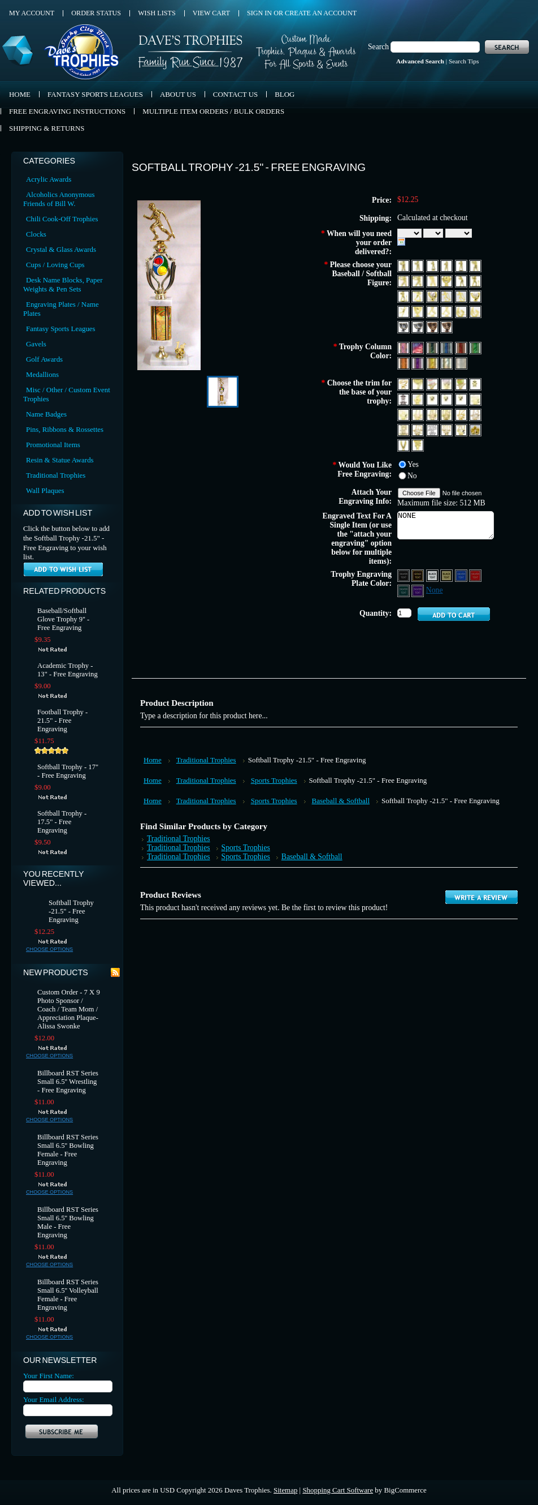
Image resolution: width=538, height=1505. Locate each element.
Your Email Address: (53, 1399)
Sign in (259, 13)
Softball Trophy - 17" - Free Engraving (67, 771)
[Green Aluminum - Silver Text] (404, 590)
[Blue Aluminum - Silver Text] (462, 575)
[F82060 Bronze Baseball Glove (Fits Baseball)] (433, 326)
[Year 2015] (447, 429)
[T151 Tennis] (417, 444)
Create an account (321, 13)
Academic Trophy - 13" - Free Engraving (67, 670)
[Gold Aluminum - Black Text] (447, 575)
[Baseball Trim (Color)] (447, 383)
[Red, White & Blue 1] (404, 347)
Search (378, 46)
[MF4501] (433, 311)
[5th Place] (404, 414)
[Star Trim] (475, 383)
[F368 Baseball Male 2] (418, 280)
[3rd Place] (462, 399)
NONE (445, 525)
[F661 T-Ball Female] (475, 280)
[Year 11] (418, 414)
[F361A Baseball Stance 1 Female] (418, 265)
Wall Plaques (45, 490)
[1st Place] (433, 399)
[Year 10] (433, 414)
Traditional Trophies (55, 475)
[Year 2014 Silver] (433, 429)
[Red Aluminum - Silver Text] (475, 575)
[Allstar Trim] (404, 383)
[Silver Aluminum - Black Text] (433, 575)
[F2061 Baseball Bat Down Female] (447, 295)
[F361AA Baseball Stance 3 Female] (433, 265)
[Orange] (404, 362)
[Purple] (418, 362)
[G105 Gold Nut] (475, 429)
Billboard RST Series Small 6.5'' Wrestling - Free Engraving (67, 1081)
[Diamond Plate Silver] (461, 362)
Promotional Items (53, 444)
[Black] (433, 347)
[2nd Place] (447, 399)
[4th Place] (475, 399)
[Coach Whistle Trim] (418, 399)
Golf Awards (44, 359)
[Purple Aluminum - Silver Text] (418, 590)
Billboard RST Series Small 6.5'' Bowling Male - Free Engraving (67, 1222)
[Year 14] (404, 429)
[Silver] (447, 362)
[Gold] (433, 362)
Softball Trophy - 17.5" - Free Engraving (61, 821)
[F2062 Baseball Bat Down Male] (462, 295)
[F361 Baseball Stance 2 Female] (404, 265)
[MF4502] (447, 311)
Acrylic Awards (48, 179)
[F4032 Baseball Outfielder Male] (404, 311)
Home (153, 760)
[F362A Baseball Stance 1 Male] (447, 265)
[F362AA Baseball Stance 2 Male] (462, 265)
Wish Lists (157, 13)
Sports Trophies (274, 780)
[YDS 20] (462, 429)
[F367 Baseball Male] (404, 280)
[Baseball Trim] (418, 383)
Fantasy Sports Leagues (61, 328)
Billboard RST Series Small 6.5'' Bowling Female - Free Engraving (67, 1150)
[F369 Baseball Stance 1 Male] (433, 280)
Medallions (42, 374)
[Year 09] (447, 414)
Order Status (96, 13)
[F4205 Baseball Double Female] (462, 311)
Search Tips (464, 61)
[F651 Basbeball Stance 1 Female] (462, 280)
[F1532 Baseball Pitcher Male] (418, 295)
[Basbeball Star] (433, 383)
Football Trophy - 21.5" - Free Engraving (62, 720)
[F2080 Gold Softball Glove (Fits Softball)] (475, 295)
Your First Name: (48, 1375)
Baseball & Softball (341, 800)
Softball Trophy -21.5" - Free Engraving (71, 911)
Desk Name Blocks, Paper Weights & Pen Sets (62, 284)
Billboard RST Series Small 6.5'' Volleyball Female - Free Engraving (67, 1294)
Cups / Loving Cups (55, 264)
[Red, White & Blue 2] (418, 347)
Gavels (36, 344)
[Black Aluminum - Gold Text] (418, 575)
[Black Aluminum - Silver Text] (404, 575)
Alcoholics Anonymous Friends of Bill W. (59, 199)
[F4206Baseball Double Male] (475, 311)
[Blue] (447, 347)
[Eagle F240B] (404, 444)
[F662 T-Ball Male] (404, 295)
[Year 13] (475, 414)
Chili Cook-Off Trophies (62, 219)
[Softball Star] (462, 383)
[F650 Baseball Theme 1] (447, 280)
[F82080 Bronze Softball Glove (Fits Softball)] (446, 326)
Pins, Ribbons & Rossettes (64, 429)
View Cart (211, 13)
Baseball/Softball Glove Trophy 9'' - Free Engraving (63, 619)
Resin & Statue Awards (60, 460)
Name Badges (46, 414)
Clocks (36, 234)
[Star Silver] (404, 399)
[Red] (462, 347)
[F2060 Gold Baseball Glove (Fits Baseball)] (433, 295)
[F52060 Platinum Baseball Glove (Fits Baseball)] (404, 326)
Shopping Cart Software (337, 1490)
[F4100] (418, 311)
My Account (31, 13)
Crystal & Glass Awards (61, 249)
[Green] (475, 347)
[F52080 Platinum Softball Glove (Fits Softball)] (418, 326)
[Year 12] (462, 414)
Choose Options (49, 949)
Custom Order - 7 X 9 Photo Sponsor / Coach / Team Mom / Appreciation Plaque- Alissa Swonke (68, 1009)
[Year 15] (418, 429)
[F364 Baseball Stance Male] (475, 265)
